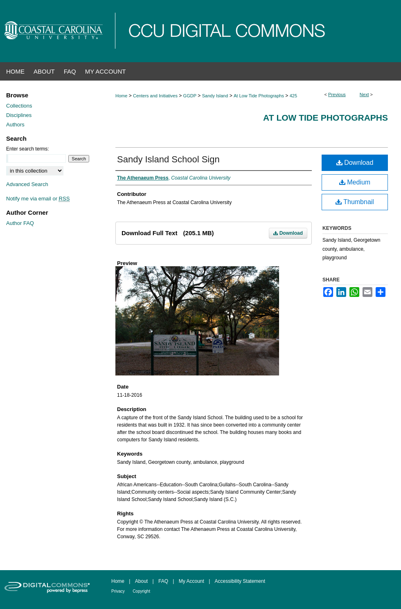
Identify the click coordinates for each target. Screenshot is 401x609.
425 (293, 95)
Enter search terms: (27, 149)
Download (288, 233)
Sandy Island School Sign (168, 159)
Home (121, 95)
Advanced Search (27, 184)
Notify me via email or (38, 199)
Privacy (118, 591)
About (141, 581)
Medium (354, 182)
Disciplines (19, 115)
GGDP (189, 95)
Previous (337, 94)
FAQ (163, 581)
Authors (15, 124)
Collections (19, 106)
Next (364, 94)
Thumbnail (355, 201)
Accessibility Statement (240, 581)
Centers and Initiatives (155, 95)
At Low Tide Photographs (259, 95)
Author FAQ (20, 223)
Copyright (141, 591)
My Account (191, 581)
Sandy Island (215, 95)
